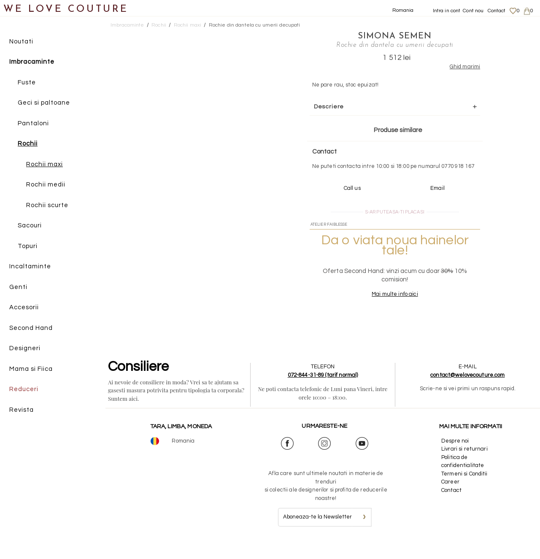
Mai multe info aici (385, 310)
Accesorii (24, 308)
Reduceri (23, 389)
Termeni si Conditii (464, 490)
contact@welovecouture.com (467, 391)
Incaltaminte (30, 267)
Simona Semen (384, 36)
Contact (497, 11)
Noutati (21, 41)
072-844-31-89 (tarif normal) (323, 391)
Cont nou (473, 11)
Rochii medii (45, 185)
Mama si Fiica (31, 369)
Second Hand (31, 328)
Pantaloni (33, 123)
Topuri (28, 246)
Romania (403, 10)
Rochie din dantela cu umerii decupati (254, 25)
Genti (18, 287)
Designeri (24, 349)
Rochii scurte (47, 205)
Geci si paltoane (44, 103)
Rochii (28, 144)
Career (450, 498)
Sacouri (30, 226)
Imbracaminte (31, 62)
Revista (21, 410)
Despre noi (455, 457)
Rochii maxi (44, 164)
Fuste (27, 82)
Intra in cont (447, 11)
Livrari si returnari (464, 465)
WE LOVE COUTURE (66, 9)
